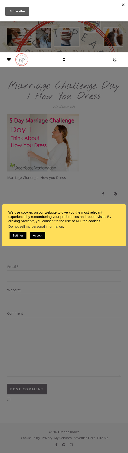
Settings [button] (18, 235)
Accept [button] (37, 235)
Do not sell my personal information (35, 226)
